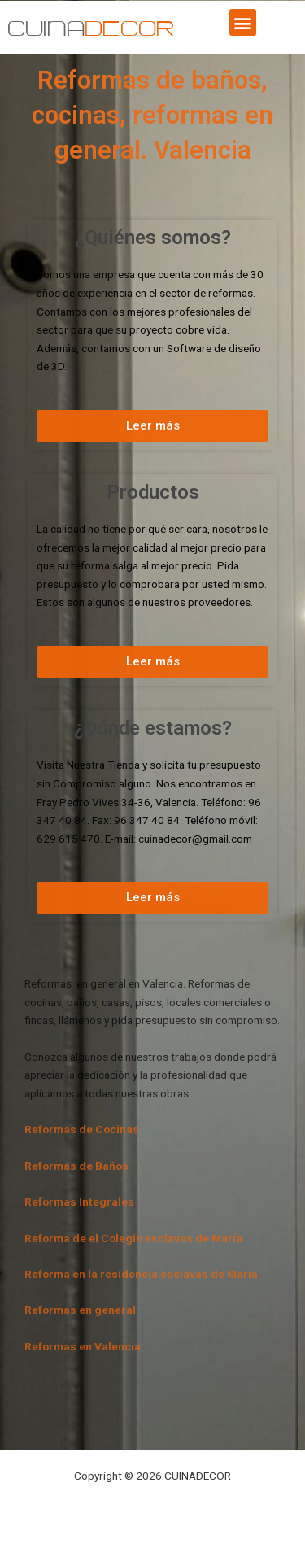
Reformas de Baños (76, 1165)
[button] (242, 22)
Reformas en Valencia (82, 1346)
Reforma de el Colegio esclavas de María (133, 1238)
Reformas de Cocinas (81, 1129)
